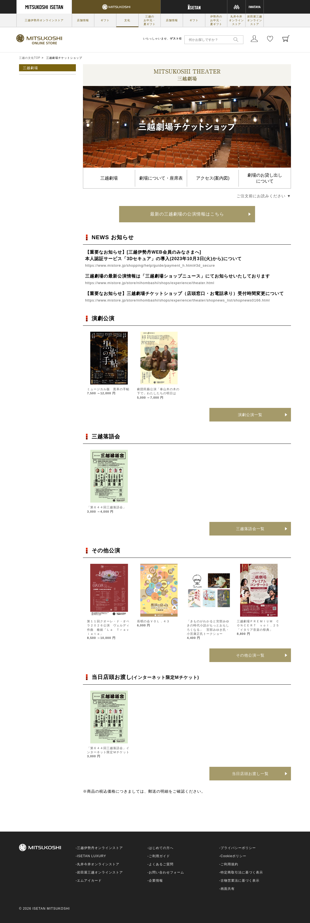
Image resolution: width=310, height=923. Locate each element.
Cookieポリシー (233, 856)
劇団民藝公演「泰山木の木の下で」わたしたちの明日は (158, 393)
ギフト (105, 20)
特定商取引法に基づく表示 (242, 872)
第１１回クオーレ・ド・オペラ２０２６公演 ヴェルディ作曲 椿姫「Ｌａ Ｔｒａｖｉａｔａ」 (108, 630)
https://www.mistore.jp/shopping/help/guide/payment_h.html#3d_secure (150, 265)
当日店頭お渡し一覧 (250, 773)
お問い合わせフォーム (166, 872)
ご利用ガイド (159, 856)
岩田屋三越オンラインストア (254, 20)
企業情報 (156, 880)
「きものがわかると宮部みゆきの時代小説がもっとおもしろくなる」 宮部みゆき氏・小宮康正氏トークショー (208, 630)
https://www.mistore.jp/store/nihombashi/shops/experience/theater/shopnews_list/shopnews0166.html (177, 300)
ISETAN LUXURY (91, 856)
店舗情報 (83, 20)
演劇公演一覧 (250, 415)
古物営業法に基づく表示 (240, 880)
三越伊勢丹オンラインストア (44, 20)
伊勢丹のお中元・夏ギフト (216, 20)
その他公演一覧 (250, 655)
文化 (127, 20)
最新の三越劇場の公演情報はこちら (187, 214)
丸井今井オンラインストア (236, 20)
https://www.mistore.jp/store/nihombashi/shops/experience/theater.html (149, 283)
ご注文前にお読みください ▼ (264, 196)
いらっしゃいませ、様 (162, 38)
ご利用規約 (229, 864)
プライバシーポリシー (238, 848)
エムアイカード (89, 880)
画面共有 (228, 889)
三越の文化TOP (29, 57)
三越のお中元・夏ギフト (150, 20)
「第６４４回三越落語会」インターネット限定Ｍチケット (108, 752)
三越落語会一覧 (250, 529)
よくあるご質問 (161, 864)
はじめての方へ (161, 848)
